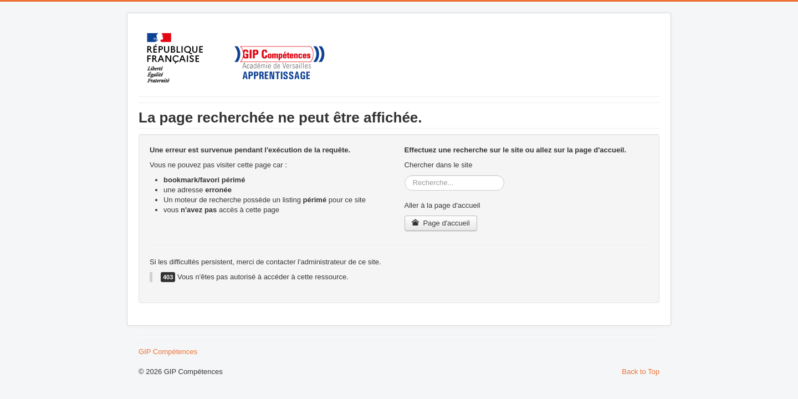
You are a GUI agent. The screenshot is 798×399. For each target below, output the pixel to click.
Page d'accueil (441, 223)
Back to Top (640, 371)
